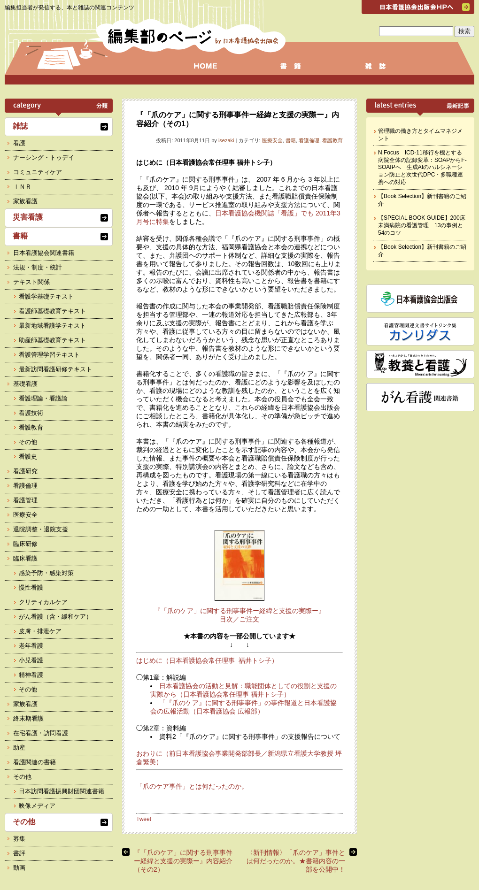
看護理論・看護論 (43, 398)
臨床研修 (25, 543)
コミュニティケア (37, 172)
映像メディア (37, 805)
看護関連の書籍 (34, 762)
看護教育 (332, 140)
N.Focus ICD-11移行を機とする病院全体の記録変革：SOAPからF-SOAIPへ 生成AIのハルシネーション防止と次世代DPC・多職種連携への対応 (422, 167)
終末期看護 (28, 718)
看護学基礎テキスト (46, 296)
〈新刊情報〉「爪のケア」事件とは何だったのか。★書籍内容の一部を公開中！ (296, 861)
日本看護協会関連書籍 (43, 252)
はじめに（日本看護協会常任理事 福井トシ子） (207, 660)
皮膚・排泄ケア (40, 631)
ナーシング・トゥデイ (43, 157)
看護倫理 (309, 140)
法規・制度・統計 (37, 267)
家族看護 (25, 201)
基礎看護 (25, 383)
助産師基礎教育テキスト (52, 340)
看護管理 (25, 500)
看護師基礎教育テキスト (52, 311)
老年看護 (31, 645)
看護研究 (25, 471)
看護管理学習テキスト (49, 354)
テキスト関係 (31, 281)
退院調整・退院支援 (40, 529)
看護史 (28, 456)
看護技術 (31, 412)
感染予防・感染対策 (46, 572)
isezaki (226, 140)
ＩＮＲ (22, 186)
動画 (19, 867)
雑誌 (20, 126)
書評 (19, 853)
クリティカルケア (43, 602)
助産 (19, 747)
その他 (28, 441)
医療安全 (272, 140)
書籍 (291, 140)
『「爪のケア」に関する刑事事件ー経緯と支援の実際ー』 (239, 610)
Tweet (143, 819)
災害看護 (28, 217)
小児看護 (31, 660)
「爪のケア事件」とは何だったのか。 (192, 786)
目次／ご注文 (239, 619)
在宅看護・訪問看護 (40, 733)
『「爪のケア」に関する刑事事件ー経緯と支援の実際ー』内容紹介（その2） (183, 861)
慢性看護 (31, 587)
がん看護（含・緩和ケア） (55, 616)
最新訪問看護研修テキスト (55, 369)
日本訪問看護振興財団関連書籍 (61, 791)
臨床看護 (25, 558)
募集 (19, 838)
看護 (19, 142)
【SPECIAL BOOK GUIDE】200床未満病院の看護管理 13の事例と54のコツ (421, 225)
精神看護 (31, 674)
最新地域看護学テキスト (52, 325)
